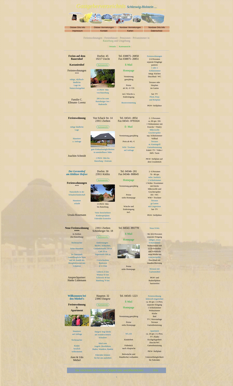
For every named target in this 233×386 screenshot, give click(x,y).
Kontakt (103, 31)
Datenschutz (156, 31)
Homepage (128, 70)
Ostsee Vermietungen (104, 27)
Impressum (77, 31)
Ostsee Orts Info (77, 27)
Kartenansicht (124, 46)
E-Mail (128, 64)
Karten (130, 31)
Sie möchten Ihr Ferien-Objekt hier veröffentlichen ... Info (116, 370)
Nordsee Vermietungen (130, 27)
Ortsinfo (112, 46)
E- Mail (129, 126)
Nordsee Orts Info (157, 27)
